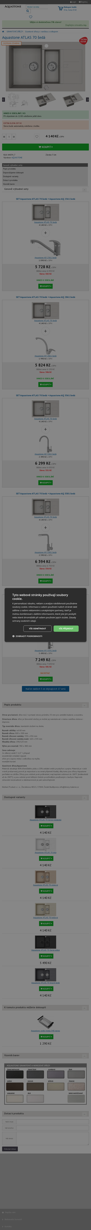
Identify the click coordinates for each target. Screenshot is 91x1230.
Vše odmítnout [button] (37, 628)
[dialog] (45, 615)
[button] (27, 636)
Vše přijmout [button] (66, 628)
